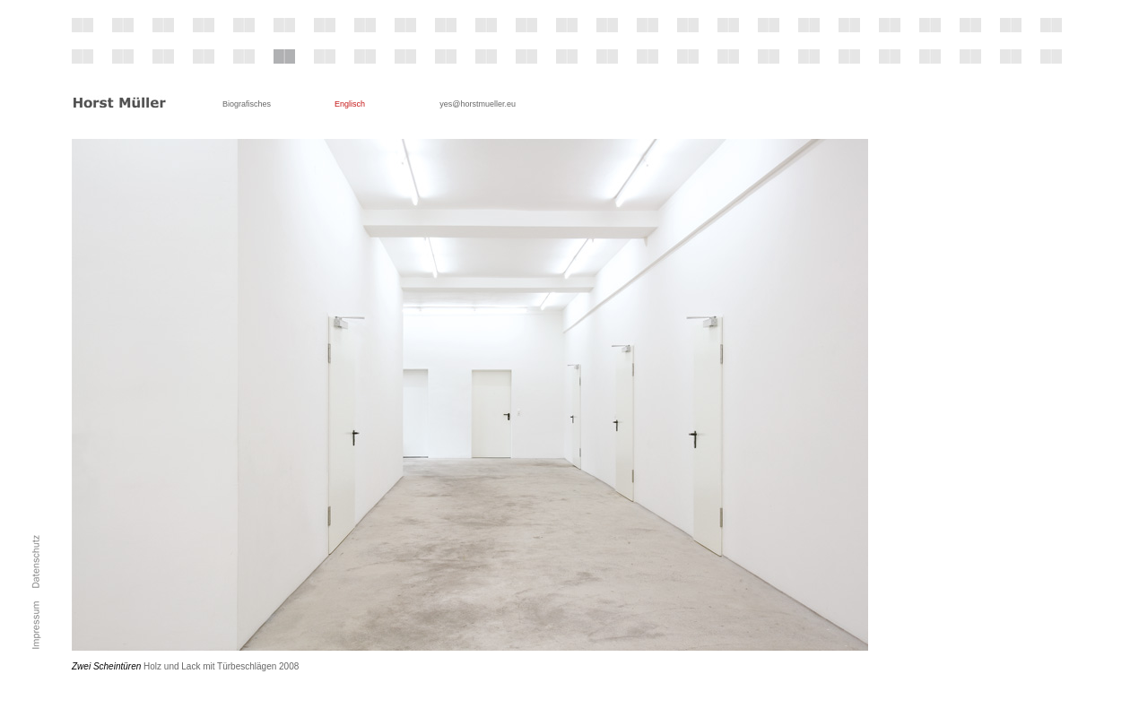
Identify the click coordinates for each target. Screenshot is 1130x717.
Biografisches (246, 103)
